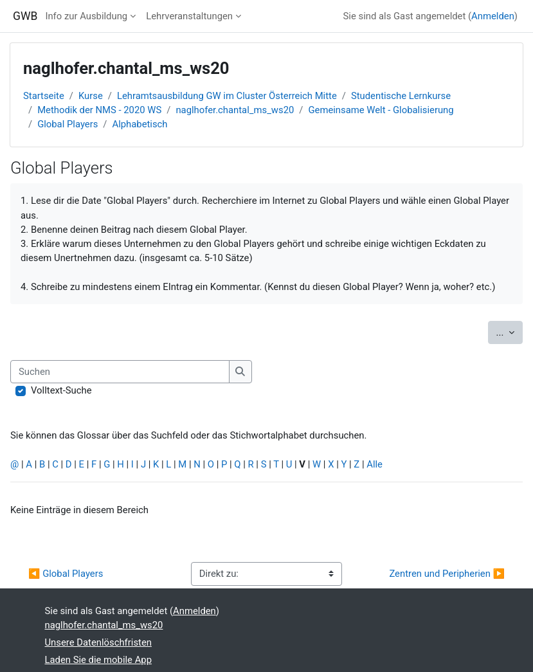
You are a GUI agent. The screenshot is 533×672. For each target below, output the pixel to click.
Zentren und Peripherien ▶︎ (447, 573)
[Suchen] (120, 371)
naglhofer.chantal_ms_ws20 (235, 110)
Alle (374, 464)
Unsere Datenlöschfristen (98, 642)
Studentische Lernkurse (401, 96)
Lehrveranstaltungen (189, 16)
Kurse (90, 96)
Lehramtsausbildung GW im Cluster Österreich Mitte (227, 96)
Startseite (43, 96)
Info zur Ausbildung (86, 16)
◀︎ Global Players (65, 573)
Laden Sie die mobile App (98, 660)
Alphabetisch (139, 124)
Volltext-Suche (61, 390)
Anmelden (492, 16)
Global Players (67, 124)
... (509, 331)
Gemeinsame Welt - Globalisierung (380, 110)
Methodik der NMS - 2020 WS (99, 110)
